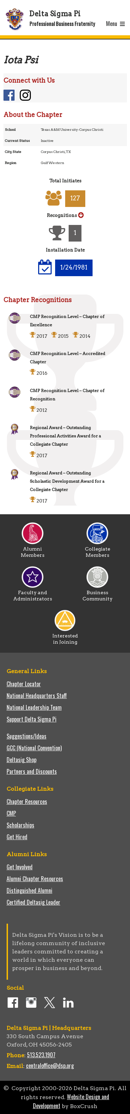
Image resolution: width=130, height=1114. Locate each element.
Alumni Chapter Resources (35, 879)
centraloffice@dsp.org (50, 1065)
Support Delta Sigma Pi (32, 719)
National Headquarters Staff (37, 695)
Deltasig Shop (21, 759)
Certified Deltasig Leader (33, 902)
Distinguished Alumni (29, 890)
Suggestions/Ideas (26, 736)
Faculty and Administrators (32, 593)
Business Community (98, 593)
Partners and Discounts (32, 771)
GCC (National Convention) (34, 748)
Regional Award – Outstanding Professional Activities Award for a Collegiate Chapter (65, 436)
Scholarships (20, 825)
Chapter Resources (27, 801)
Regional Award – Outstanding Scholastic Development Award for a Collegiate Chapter (67, 481)
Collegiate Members (97, 549)
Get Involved (20, 867)
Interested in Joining (65, 636)
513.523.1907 (41, 1055)
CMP (11, 813)
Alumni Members (32, 549)
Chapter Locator (24, 684)
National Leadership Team (34, 707)
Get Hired (17, 837)
